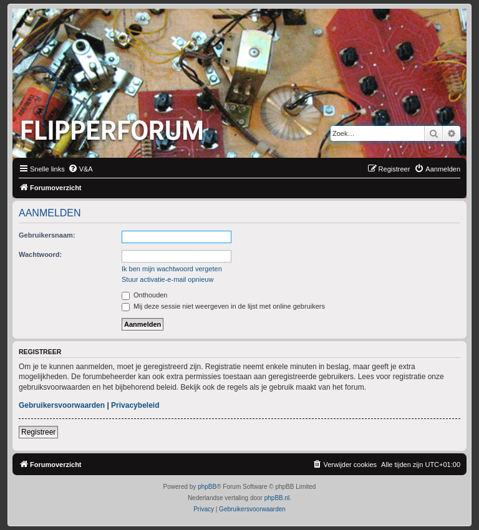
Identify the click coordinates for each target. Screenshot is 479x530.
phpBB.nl (277, 497)
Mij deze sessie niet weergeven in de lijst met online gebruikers (223, 306)
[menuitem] (80, 168)
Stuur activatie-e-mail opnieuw (167, 279)
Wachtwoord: (40, 254)
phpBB (207, 486)
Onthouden (145, 295)
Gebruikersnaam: (47, 235)
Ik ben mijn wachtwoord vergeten (172, 268)
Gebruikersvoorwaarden (62, 405)
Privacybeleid (135, 405)
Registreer (38, 432)
